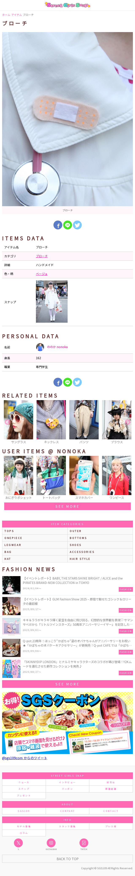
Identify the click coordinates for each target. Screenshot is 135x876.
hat (7, 559)
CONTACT (111, 810)
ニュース (23, 782)
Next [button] (127, 422)
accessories (82, 552)
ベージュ (42, 274)
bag (8, 552)
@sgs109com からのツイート (24, 757)
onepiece (13, 538)
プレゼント (24, 795)
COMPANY (67, 810)
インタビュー (67, 782)
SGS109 (24, 810)
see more (67, 506)
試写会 (111, 782)
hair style (80, 559)
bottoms (78, 538)
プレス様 (111, 826)
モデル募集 (24, 826)
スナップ (24, 788)
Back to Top (68, 858)
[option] (67, 123)
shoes (76, 545)
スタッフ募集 (67, 826)
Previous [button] (7, 422)
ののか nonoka (52, 347)
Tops (9, 531)
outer (76, 531)
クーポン (67, 788)
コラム (24, 832)
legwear (12, 545)
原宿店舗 (111, 788)
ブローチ (42, 256)
